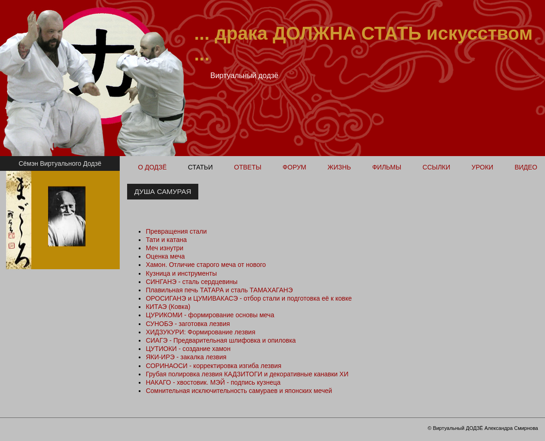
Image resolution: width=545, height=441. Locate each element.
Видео (525, 167)
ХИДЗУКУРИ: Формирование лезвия (200, 332)
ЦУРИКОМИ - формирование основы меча (210, 315)
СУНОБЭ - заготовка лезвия (188, 323)
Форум (294, 167)
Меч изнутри (164, 248)
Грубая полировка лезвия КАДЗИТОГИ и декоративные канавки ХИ (247, 374)
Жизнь (339, 167)
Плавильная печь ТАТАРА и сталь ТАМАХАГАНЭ (219, 290)
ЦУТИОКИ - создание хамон (188, 348)
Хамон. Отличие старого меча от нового (206, 264)
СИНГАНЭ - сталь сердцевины (191, 281)
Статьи (200, 167)
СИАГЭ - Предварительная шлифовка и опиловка (221, 340)
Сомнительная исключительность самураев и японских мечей (239, 390)
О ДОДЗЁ (152, 167)
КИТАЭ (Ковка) (168, 306)
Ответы (247, 167)
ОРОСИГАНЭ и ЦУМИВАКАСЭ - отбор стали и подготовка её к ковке (249, 298)
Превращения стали (176, 231)
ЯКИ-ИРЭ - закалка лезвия (186, 357)
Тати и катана (166, 239)
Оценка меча (165, 256)
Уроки (482, 167)
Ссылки (436, 167)
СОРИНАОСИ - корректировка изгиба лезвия (213, 365)
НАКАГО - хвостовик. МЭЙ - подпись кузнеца (213, 382)
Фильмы (386, 167)
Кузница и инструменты (181, 273)
